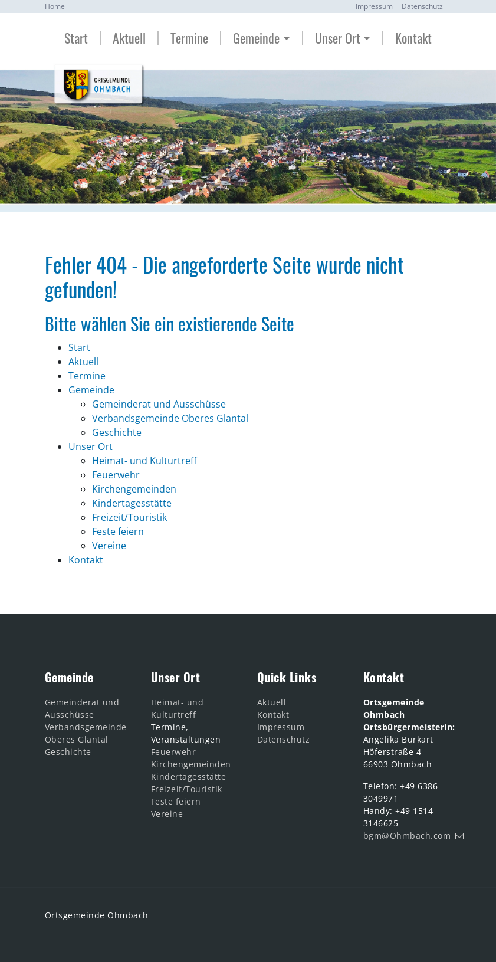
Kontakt (413, 38)
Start (76, 38)
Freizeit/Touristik (186, 788)
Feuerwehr (173, 751)
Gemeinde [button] (256, 38)
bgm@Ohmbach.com (407, 835)
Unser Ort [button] (337, 38)
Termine (189, 38)
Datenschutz (422, 6)
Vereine (167, 813)
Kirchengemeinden (191, 764)
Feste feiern (176, 801)
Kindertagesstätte (188, 776)
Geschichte (68, 751)
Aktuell (129, 38)
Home (55, 6)
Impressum (374, 6)
